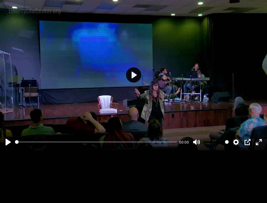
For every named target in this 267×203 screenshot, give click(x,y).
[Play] (8, 142)
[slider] (96, 142)
